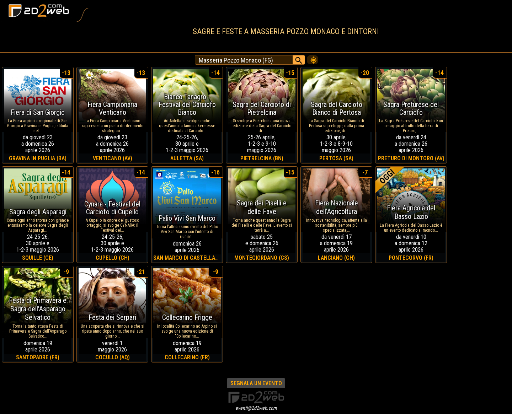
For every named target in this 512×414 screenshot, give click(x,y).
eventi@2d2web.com (256, 408)
